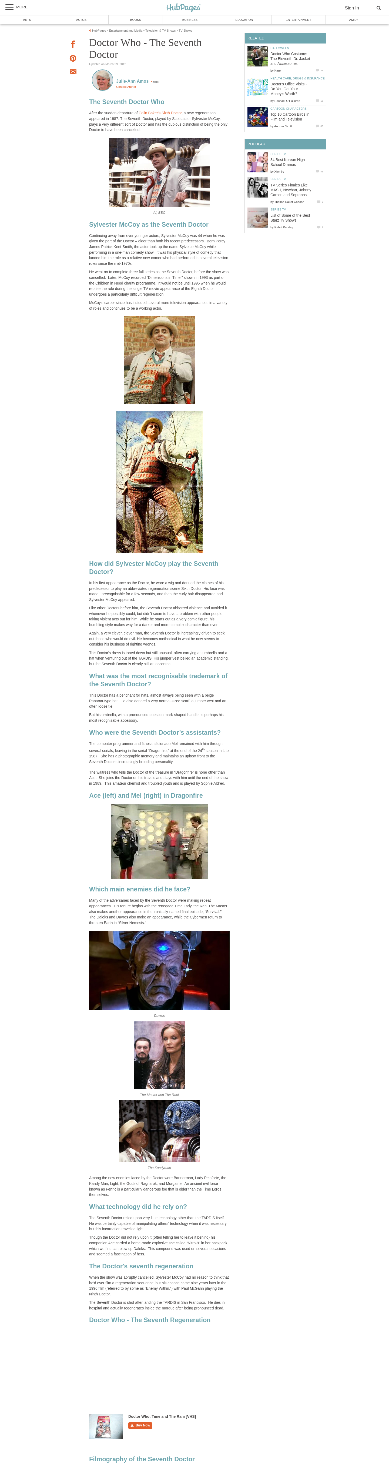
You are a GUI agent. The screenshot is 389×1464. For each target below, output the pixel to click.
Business (190, 19)
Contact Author (126, 86)
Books (135, 19)
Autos (81, 19)
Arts (27, 19)
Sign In (352, 8)
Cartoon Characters (288, 108)
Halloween (279, 48)
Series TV (278, 154)
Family (353, 19)
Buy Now (140, 1426)
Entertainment (298, 19)
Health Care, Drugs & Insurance (297, 78)
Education (244, 19)
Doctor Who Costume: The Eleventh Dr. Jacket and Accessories (290, 59)
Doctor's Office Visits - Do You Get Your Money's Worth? (288, 89)
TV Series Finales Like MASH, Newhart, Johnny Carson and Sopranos (290, 190)
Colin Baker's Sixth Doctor (160, 113)
